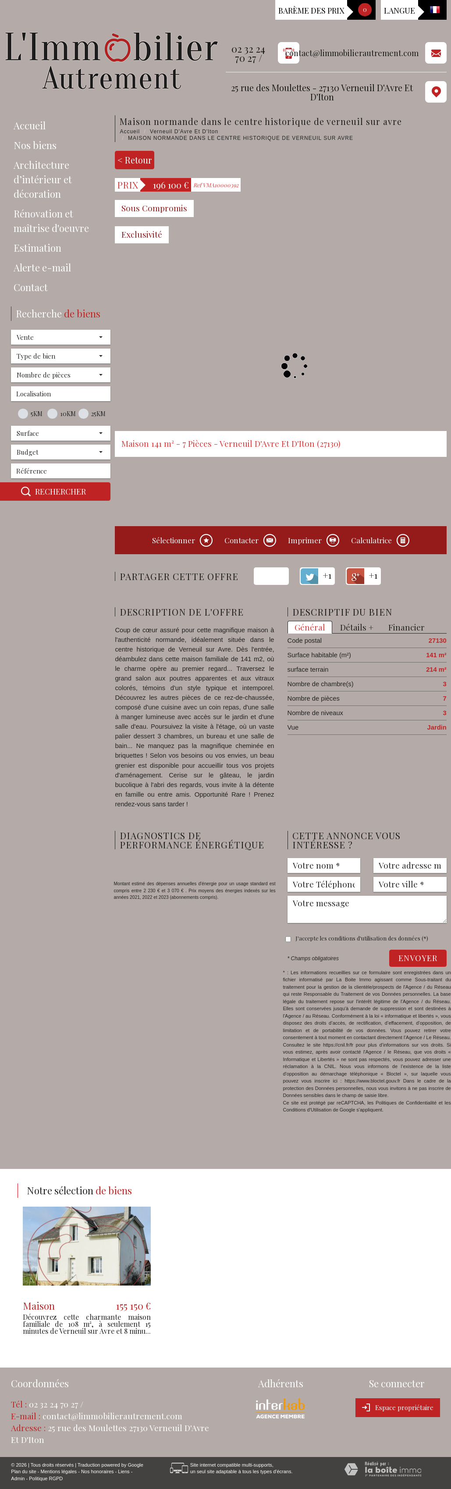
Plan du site (23, 1471)
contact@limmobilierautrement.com (352, 53)
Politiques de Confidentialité (406, 1102)
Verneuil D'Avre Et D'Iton (184, 131)
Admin (18, 1478)
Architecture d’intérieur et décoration (43, 179)
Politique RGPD (46, 1478)
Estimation (37, 247)
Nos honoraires (97, 1471)
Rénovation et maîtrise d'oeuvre (51, 221)
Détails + (356, 627)
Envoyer (417, 958)
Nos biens (35, 145)
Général (310, 627)
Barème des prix (311, 10)
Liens (123, 1471)
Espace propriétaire (397, 1407)
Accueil (30, 125)
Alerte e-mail (42, 267)
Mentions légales (59, 1471)
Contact (31, 287)
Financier (406, 627)
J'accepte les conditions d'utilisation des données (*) (361, 938)
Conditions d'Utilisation (307, 1109)
